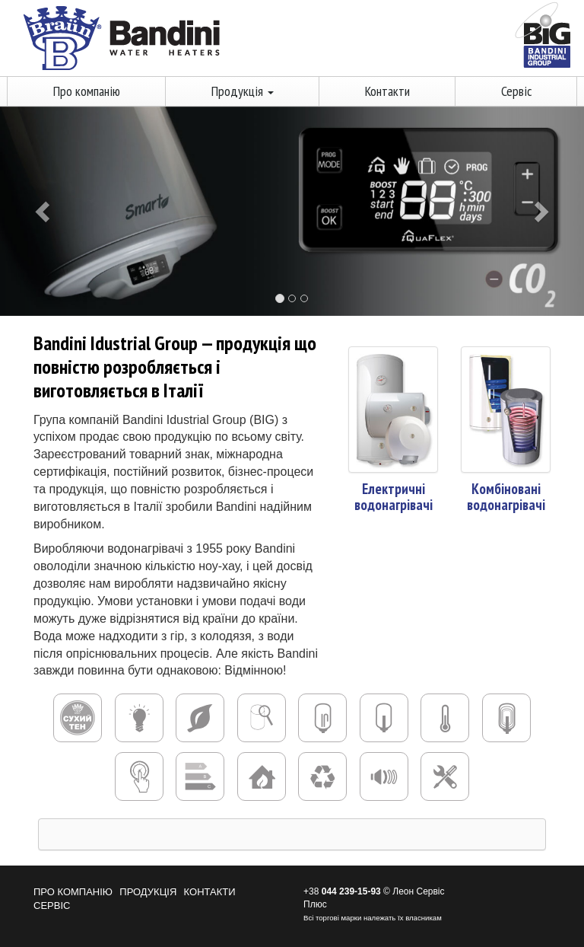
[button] (43, 211)
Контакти (387, 91)
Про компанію (86, 91)
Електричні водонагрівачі (393, 496)
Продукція (242, 91)
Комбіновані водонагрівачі (506, 496)
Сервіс (516, 91)
